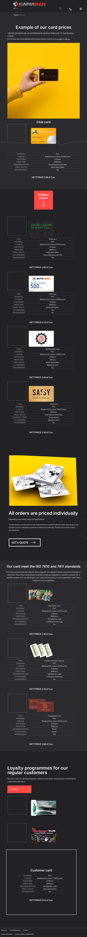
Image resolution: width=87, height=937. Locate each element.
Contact (25, 930)
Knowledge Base (15, 930)
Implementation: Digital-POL (24, 934)
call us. (67, 39)
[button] (80, 9)
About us (4, 930)
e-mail (59, 39)
